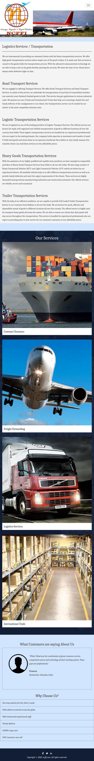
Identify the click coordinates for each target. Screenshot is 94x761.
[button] (87, 23)
